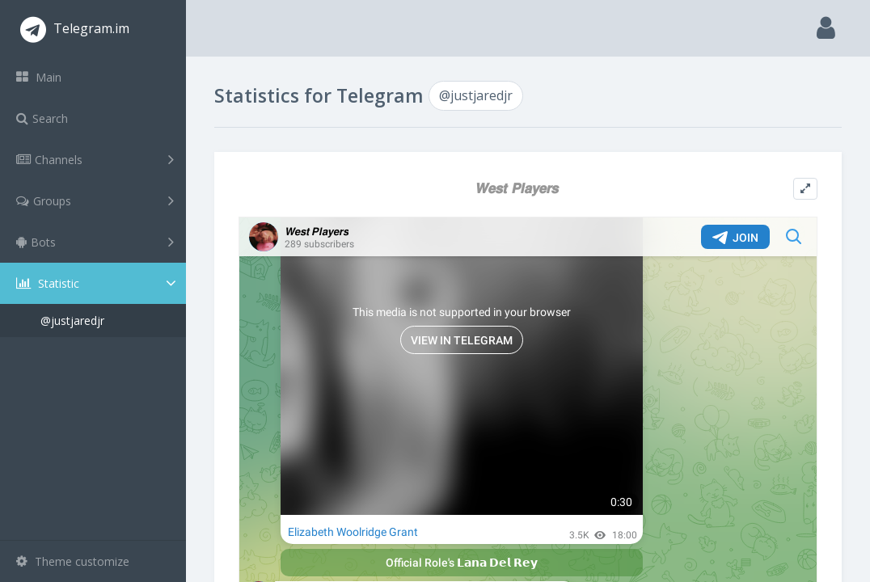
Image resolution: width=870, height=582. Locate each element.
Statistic (97, 283)
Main (38, 77)
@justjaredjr (72, 320)
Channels (95, 159)
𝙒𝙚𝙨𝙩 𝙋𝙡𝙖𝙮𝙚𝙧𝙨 (516, 188)
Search (42, 118)
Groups (95, 200)
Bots (95, 242)
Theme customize (72, 561)
